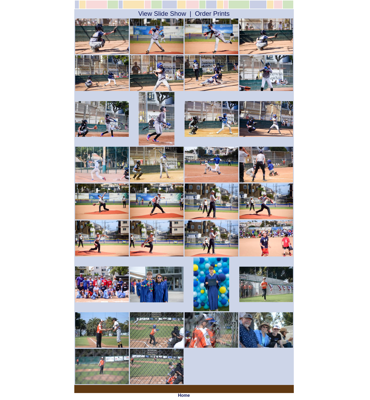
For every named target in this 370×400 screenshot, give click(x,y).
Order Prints (212, 13)
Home (184, 395)
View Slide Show (162, 13)
